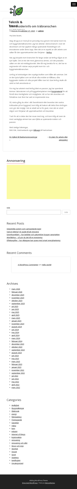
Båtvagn (36, 130)
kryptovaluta (16, 437)
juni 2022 (15, 379)
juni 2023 (15, 355)
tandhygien (16, 460)
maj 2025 (15, 312)
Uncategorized (17, 463)
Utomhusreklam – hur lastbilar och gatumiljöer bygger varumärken (33, 234)
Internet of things (18, 434)
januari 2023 (16, 367)
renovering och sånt (19, 443)
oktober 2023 (17, 347)
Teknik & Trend (15, 24)
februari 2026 (17, 292)
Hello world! (46, 265)
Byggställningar (18, 408)
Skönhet (15, 449)
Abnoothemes (50, 483)
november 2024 (18, 324)
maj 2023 (15, 358)
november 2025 (18, 298)
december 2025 (18, 295)
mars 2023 (16, 361)
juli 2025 (15, 306)
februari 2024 (17, 341)
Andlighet (15, 405)
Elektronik (15, 411)
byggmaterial (57, 91)
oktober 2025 (17, 300)
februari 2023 (17, 364)
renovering (16, 440)
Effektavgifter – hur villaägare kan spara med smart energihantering (33, 240)
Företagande (17, 420)
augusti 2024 (17, 327)
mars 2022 (16, 387)
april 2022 (15, 385)
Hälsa (14, 426)
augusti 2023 (17, 353)
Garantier (15, 423)
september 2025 (18, 303)
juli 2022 (15, 376)
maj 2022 (15, 382)
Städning (15, 457)
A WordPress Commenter (28, 265)
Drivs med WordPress (30, 483)
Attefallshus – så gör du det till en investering (24, 237)
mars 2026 (16, 289)
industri (14, 431)
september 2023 (18, 350)
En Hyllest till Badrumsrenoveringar (23, 137)
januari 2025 (16, 321)
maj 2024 (15, 332)
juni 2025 (15, 309)
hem (13, 428)
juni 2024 (15, 329)
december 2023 (18, 344)
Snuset (14, 452)
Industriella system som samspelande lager (24, 229)
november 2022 (18, 370)
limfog (49, 52)
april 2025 (15, 315)
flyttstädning (17, 417)
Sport (14, 454)
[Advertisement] (38, 182)
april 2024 (15, 335)
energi (14, 414)
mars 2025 (16, 318)
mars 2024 (16, 338)
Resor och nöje (18, 446)
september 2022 (18, 373)
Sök (8, 208)
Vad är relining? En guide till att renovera (23, 232)
